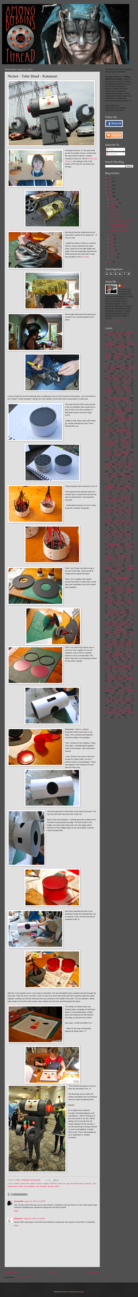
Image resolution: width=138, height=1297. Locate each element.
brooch (107, 386)
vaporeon (120, 693)
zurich (122, 717)
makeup (108, 539)
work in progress (125, 710)
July (111, 235)
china (122, 403)
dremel (128, 433)
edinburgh (126, 438)
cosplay (45, 1183)
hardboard (111, 484)
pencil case (116, 576)
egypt (116, 440)
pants (115, 573)
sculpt (126, 627)
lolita (120, 534)
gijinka (130, 469)
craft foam (53, 1183)
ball (132, 359)
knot (121, 522)
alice (121, 342)
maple (117, 539)
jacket (128, 510)
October (113, 199)
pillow (125, 581)
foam (131, 459)
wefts (107, 703)
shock (111, 635)
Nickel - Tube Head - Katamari (121, 221)
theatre (130, 673)
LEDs (94, 1183)
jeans (115, 513)
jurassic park (117, 515)
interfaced (122, 508)
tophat (116, 681)
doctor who (109, 430)
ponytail (128, 593)
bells (129, 364)
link (132, 532)
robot (124, 615)
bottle (126, 376)
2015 (110, 185)
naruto (110, 554)
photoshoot (109, 581)
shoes (117, 635)
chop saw (130, 403)
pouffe (126, 595)
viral (106, 698)
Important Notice (115, 213)
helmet (124, 491)
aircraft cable (112, 342)
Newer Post (11, 1272)
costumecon (119, 416)
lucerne (107, 537)
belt (106, 366)
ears (106, 437)
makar (128, 537)
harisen (120, 484)
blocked (130, 369)
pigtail (118, 581)
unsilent (121, 691)
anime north (24, 1183)
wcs (121, 698)
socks (122, 642)
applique (120, 349)
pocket (107, 590)
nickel (20, 1186)
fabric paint (118, 450)
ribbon (122, 612)
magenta (118, 537)
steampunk (117, 654)
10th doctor (109, 332)
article (129, 352)
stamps (117, 652)
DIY (129, 428)
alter (121, 344)
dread (121, 433)
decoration (108, 428)
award (32, 1183)
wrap (123, 712)
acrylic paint (117, 337)
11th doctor (119, 332)
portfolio (108, 595)
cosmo (107, 413)
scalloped (122, 624)
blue (107, 373)
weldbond (115, 703)
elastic (123, 440)
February (113, 254)
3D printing (129, 332)
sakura (119, 620)
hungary (128, 501)
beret (112, 366)
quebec (118, 605)
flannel (124, 457)
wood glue (127, 708)
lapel (125, 525)
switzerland (126, 666)
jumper (107, 515)
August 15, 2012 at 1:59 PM (34, 1201)
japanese (108, 513)
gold (106, 474)
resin (131, 610)
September (114, 203)
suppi (131, 661)
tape (132, 671)
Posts (110, 149)
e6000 (128, 435)
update (130, 690)
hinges (115, 493)
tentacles (123, 673)
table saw (122, 669)
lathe (120, 527)
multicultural (119, 549)
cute (113, 425)
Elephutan (18, 1219)
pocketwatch (119, 590)
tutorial (128, 686)
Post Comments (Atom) (24, 1277)
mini (106, 546)
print (119, 600)
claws (129, 405)
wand (113, 698)
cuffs (106, 425)
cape (121, 395)
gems (120, 467)
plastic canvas (118, 585)
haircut (116, 481)
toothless (129, 678)
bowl (109, 378)
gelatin (114, 467)
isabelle (107, 510)
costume (108, 416)
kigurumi (108, 520)
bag (124, 359)
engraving (108, 447)
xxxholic (130, 712)
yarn (109, 715)
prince (120, 598)
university (109, 690)
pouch (118, 595)
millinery (127, 544)
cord (109, 410)
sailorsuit (111, 619)
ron (130, 615)
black (112, 368)
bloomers (119, 371)
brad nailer (126, 381)
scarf (129, 624)
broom (116, 386)
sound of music (112, 644)
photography (122, 578)
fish (118, 457)
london (128, 534)
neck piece (127, 554)
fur (125, 464)
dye (122, 435)
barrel (129, 361)
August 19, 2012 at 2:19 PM (34, 1219)
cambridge (120, 393)
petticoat (127, 576)
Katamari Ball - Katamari (118, 230)
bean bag (115, 364)
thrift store (111, 676)
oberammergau (117, 563)
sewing (120, 629)
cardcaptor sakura (118, 398)
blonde (110, 371)
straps (123, 657)
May (112, 242)
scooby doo (108, 627)
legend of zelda (125, 529)
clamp (117, 405)
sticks (107, 657)
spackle (51, 1186)
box (124, 378)
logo (114, 534)
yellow (57, 1186)
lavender (128, 527)
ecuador (115, 437)
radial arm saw (112, 607)
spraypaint (129, 649)
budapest (127, 388)
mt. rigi (110, 549)
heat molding (121, 489)
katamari (87, 1183)
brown (125, 385)
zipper (107, 718)
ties (119, 676)
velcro (109, 696)
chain (116, 403)
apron (129, 349)
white (123, 703)
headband (127, 486)
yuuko (128, 715)
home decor (126, 496)
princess (128, 598)
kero (127, 518)
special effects (119, 647)
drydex (116, 435)
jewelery (121, 513)
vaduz (111, 693)
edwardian (108, 440)
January (113, 257)
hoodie (114, 498)
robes (118, 615)
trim (128, 683)
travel (117, 683)
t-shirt (114, 669)
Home (53, 1272)
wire (128, 705)
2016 (110, 181)
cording (118, 410)
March (112, 250)
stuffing (124, 659)
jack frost (118, 510)
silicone (125, 637)
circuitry (39, 1183)
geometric (128, 467)
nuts (25, 1186)
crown (128, 423)
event (117, 447)
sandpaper (123, 622)
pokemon (129, 590)
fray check (118, 464)
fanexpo (124, 452)
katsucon (119, 517)
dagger (128, 425)
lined (124, 532)
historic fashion (126, 493)
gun (117, 479)
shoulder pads (113, 637)
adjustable (108, 339)
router (113, 617)
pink (131, 581)
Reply (16, 1211)
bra (130, 378)
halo (132, 481)
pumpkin (130, 602)
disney (123, 428)
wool (106, 710)
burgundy (108, 391)
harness (128, 484)
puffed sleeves (119, 602)
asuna (107, 354)
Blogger (81, 1292)
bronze (127, 383)
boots (120, 376)
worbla (114, 710)
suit (125, 661)
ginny (111, 471)
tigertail (125, 676)
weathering (118, 700)
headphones (109, 489)
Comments (112, 154)
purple (110, 605)
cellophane (108, 403)
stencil (128, 654)
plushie (129, 588)
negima (123, 556)
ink (109, 505)
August (113, 207)
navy (117, 554)
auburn (117, 356)
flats (130, 457)
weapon (128, 698)
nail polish (129, 551)
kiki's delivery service (122, 520)
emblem (126, 442)
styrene (110, 661)
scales (114, 624)
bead (107, 364)
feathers (118, 455)
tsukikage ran (109, 686)
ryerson (130, 617)
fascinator (108, 455)
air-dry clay (129, 339)
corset (127, 410)
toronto (123, 681)
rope (106, 617)
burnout (120, 390)
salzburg (128, 619)
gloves (117, 471)
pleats (128, 586)
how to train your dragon (113, 501)
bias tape (120, 366)
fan (116, 452)
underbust (126, 688)
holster (116, 496)
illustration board (77, 1183)
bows (116, 378)
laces (119, 525)
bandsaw (120, 361)
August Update (115, 217)
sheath (107, 632)
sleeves (114, 642)
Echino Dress (114, 210)
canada (108, 396)
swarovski (112, 664)
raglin (121, 607)
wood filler (117, 708)
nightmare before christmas (114, 561)
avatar (107, 359)
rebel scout (129, 607)
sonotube (43, 1186)
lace (131, 522)
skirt (122, 640)
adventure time (119, 339)
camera (128, 393)
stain (110, 652)
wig (132, 703)
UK (114, 688)
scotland (118, 627)
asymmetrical (119, 354)
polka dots (111, 593)
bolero (123, 373)
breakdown (116, 383)
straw (129, 657)
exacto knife (126, 447)
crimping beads (125, 421)
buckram (117, 388)
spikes (129, 647)
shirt (131, 632)
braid (107, 383)
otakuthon (115, 571)
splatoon (108, 649)
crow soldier (118, 423)
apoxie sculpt (109, 349)
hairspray (124, 481)
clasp (123, 405)
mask (131, 541)
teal (116, 673)
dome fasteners (123, 430)
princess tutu (109, 600)
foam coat (112, 462)
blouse (127, 371)
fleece (107, 459)
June (112, 239)
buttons (108, 393)
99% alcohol (111, 335)
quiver (125, 605)
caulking (127, 400)
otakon (130, 568)
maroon (114, 541)
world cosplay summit (112, 712)
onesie (107, 566)
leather (107, 530)
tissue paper (111, 678)
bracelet (107, 381)
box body (85, 257)
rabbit (131, 605)
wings (121, 705)
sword (107, 669)
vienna (128, 695)
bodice (116, 373)
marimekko (126, 539)
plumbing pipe (119, 588)
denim (116, 428)
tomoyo (120, 678)
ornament (120, 568)
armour (113, 352)
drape (114, 433)
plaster (123, 583)
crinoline (108, 423)
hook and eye (124, 498)
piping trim (113, 583)
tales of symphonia (120, 671)
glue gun (126, 472)
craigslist (130, 418)
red (37, 1186)
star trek (124, 652)
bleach (123, 369)
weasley (108, 700)
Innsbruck (127, 505)
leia (106, 532)
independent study (126, 503)
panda (107, 573)
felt (126, 455)
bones (107, 376)
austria (127, 356)
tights (131, 676)
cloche (112, 408)
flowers (123, 459)
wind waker (112, 705)
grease (114, 474)
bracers (116, 381)
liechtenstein (115, 532)
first (113, 457)
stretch (107, 659)
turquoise (119, 686)
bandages (111, 361)
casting (116, 400)
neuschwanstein (110, 558)
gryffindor (108, 479)
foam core (62, 1183)
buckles (107, 388)
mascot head (123, 541)
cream (110, 421)
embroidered (110, 445)
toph (109, 681)
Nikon (128, 561)
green (122, 474)
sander (114, 622)
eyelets (107, 450)
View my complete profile (114, 321)
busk (128, 390)
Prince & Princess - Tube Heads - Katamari (118, 226)
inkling (116, 505)
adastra (128, 337)
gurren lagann (126, 479)
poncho (119, 593)
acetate (16, 1183)
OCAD (128, 563)
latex (113, 527)
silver (114, 640)
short (124, 635)
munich (128, 549)
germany (108, 469)
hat (118, 486)
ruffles (121, 617)
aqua (106, 352)
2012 (110, 196)
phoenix (108, 578)
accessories (127, 335)
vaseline (130, 693)
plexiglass (31, 1186)
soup (121, 644)
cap (115, 395)
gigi (124, 469)
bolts (129, 373)
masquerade (12, 1186)
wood (107, 708)
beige (123, 364)
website (128, 700)
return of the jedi (113, 612)
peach (107, 576)
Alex (81, 729)
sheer (125, 632)
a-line (119, 335)
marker (107, 541)
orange (117, 566)
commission (129, 408)
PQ (132, 595)
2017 (110, 178)
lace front (111, 525)
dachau (120, 425)
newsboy (121, 558)
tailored (107, 671)
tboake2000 (18, 1201)
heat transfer (115, 491)
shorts (131, 635)
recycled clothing (113, 610)
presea (110, 598)
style (131, 659)
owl (128, 571)
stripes (116, 659)
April (112, 246)
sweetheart (116, 666)
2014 (110, 189)
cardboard (129, 395)
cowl (114, 418)
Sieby (123, 286)
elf (130, 440)
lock (109, 534)
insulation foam (110, 508)
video (122, 695)
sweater (121, 664)
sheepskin (116, 632)
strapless (115, 657)
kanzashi (127, 515)
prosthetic (128, 600)
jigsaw (129, 513)
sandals (107, 622)
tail (130, 669)
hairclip (108, 481)
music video (109, 551)
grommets (126, 476)
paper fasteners (126, 573)
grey (68, 1183)
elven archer (110, 442)
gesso (118, 469)
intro (129, 508)
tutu (106, 688)
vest (116, 695)
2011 (110, 262)
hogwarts (108, 496)
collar (119, 408)
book (113, 376)
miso (112, 546)
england (126, 445)
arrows (122, 352)
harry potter (109, 486)
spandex (108, 647)
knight (115, 522)
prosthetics (108, 602)
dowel (107, 433)
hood (107, 498)
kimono (107, 522)
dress (107, 435)
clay (106, 408)
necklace (108, 556)
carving (107, 400)
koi (126, 522)
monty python (129, 546)
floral (115, 459)
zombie (116, 717)
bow (131, 376)
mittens (119, 546)
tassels (109, 673)
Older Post (94, 1272)
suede (119, 661)
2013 (110, 192)
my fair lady (119, 551)
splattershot (118, 649)
